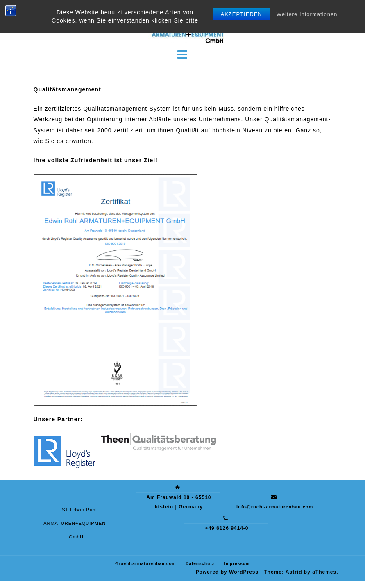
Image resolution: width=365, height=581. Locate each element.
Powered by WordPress (226, 572)
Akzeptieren (241, 14)
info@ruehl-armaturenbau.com (274, 506)
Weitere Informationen (307, 14)
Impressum (236, 563)
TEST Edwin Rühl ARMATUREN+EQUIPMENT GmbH (76, 523)
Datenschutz (200, 563)
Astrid (294, 572)
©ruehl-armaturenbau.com (145, 563)
